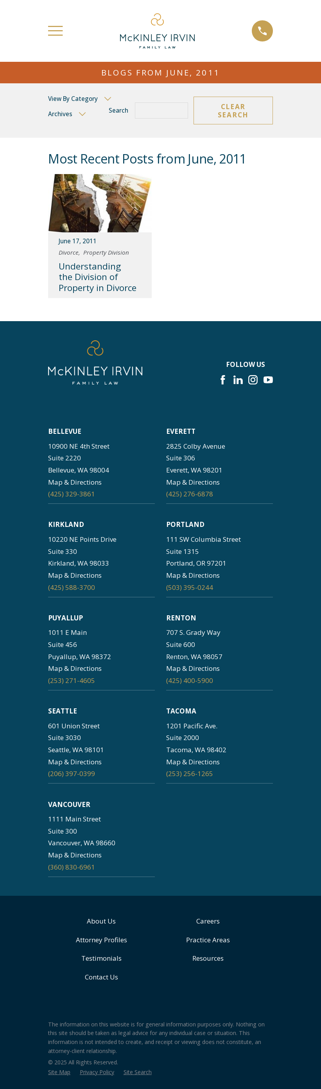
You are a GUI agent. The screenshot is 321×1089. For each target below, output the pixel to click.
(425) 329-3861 (71, 493)
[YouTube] (268, 380)
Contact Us (101, 976)
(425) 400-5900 (189, 680)
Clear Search (233, 110)
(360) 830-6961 (71, 867)
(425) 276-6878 (189, 493)
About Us (101, 920)
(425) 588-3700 (71, 587)
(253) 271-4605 (71, 680)
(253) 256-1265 (189, 773)
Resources (208, 958)
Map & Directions (75, 482)
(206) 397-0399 (71, 773)
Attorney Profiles (101, 939)
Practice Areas (208, 939)
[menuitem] (59, 1072)
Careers (208, 920)
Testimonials (101, 958)
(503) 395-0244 (189, 587)
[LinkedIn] (238, 380)
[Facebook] (223, 380)
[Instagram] (253, 380)
